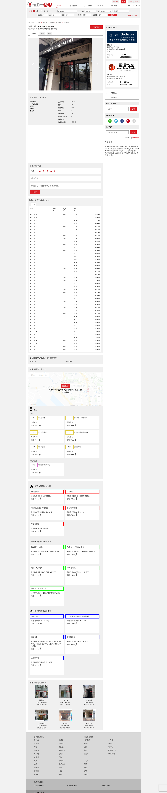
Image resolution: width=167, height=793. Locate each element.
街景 (49, 34)
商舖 (114, 6)
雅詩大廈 (89, 723)
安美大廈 (65, 700)
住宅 (58, 6)
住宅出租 (68, 361)
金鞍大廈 (42, 723)
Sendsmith (135, 138)
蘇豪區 (36, 771)
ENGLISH (136, 6)
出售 (33, 204)
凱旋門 (86, 774)
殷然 (85, 747)
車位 (100, 6)
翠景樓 (41, 700)
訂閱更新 (96, 27)
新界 (110, 740)
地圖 (42, 34)
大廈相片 (34, 34)
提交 (35, 192)
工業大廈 (88, 6)
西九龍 (61, 747)
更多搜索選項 (132, 15)
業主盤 (46, 11)
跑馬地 (36, 754)
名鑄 (85, 768)
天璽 (85, 764)
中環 (60, 771)
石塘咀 (61, 774)
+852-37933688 (126, 57)
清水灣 (36, 743)
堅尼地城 (62, 764)
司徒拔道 (62, 750)
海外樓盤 (115, 2)
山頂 (60, 768)
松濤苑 (110, 747)
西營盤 (61, 740)
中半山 (36, 750)
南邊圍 (61, 761)
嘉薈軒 (86, 754)
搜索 (112, 15)
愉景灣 (36, 757)
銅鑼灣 (61, 743)
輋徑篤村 (111, 754)
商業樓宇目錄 (72, 786)
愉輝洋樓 (89, 700)
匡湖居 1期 (112, 750)
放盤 (123, 2)
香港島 (87, 740)
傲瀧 (110, 743)
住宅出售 (33, 361)
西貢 (35, 761)
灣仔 (35, 747)
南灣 (85, 750)
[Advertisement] (65, 144)
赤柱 (35, 764)
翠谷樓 (65, 723)
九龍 (86, 761)
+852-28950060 (126, 84)
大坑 (60, 757)
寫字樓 (73, 6)
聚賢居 (86, 743)
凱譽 (85, 771)
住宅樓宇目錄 (38, 786)
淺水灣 (36, 768)
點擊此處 (65, 386)
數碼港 (61, 754)
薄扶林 (36, 774)
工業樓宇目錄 (105, 786)
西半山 (36, 740)
